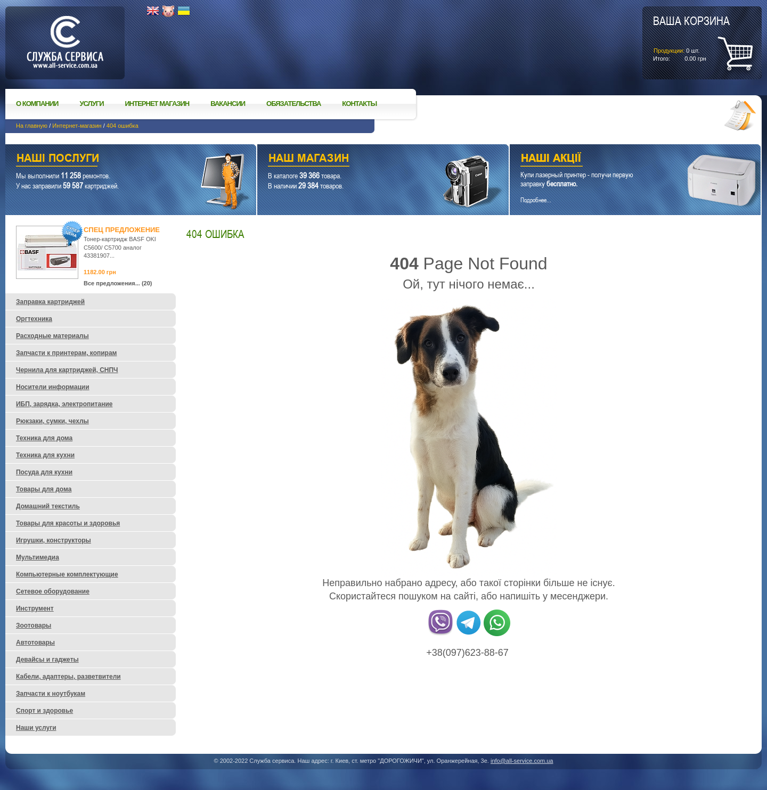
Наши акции (620, 159)
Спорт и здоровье (44, 710)
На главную (31, 125)
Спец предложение (122, 230)
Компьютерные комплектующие (67, 574)
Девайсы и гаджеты (47, 659)
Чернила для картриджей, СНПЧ (67, 370)
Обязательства (293, 104)
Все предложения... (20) (118, 283)
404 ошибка (122, 125)
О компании (37, 104)
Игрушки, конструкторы (53, 540)
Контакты (359, 104)
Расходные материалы (52, 336)
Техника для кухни (45, 455)
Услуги (91, 104)
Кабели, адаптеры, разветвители (68, 676)
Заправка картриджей (50, 302)
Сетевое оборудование (52, 591)
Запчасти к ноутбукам (50, 693)
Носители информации (52, 387)
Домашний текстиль (48, 506)
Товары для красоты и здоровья (68, 523)
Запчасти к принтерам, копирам (66, 353)
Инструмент (35, 608)
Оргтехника (34, 319)
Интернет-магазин (76, 125)
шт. (691, 38)
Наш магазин (364, 159)
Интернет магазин (157, 104)
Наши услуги (117, 159)
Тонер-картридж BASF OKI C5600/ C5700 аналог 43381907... (120, 247)
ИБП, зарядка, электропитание (64, 404)
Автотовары (35, 642)
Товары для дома (43, 489)
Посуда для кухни (44, 472)
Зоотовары (33, 625)
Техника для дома (44, 438)
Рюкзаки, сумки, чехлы (52, 421)
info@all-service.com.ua (522, 761)
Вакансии (227, 104)
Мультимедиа (37, 557)
